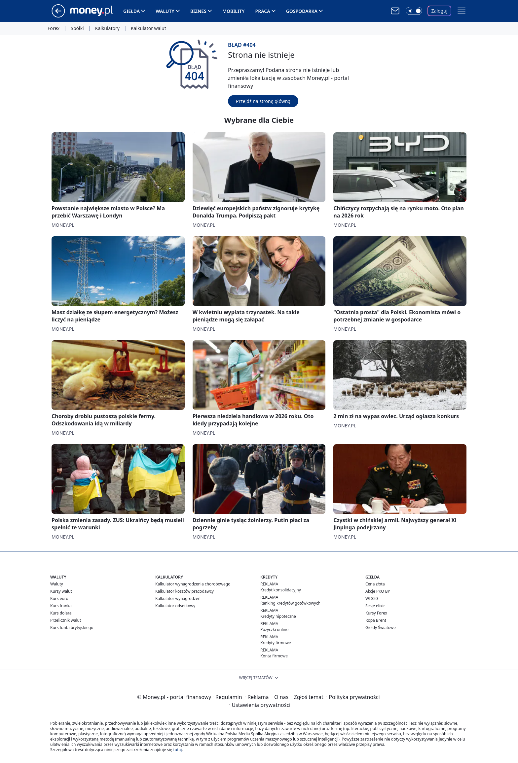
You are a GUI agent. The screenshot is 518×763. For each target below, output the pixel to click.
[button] (461, 11)
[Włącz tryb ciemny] (414, 11)
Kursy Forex (376, 613)
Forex (53, 28)
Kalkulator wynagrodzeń (178, 598)
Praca (262, 11)
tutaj (177, 749)
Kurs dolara (61, 613)
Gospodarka (301, 11)
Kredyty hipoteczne (278, 616)
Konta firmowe (274, 656)
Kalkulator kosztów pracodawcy (184, 591)
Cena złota (375, 584)
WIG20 (371, 598)
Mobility (233, 11)
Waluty (165, 11)
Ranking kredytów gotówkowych (290, 603)
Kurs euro (59, 598)
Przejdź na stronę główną (263, 101)
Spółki (77, 28)
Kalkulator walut (148, 28)
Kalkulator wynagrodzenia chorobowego (192, 584)
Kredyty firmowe (275, 643)
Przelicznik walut (65, 620)
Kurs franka (61, 606)
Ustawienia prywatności (259, 705)
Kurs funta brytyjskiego (71, 627)
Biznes (198, 11)
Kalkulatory (107, 28)
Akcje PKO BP (377, 591)
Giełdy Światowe (380, 627)
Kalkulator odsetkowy (175, 606)
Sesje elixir (375, 606)
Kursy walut (61, 591)
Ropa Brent (375, 620)
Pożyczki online (274, 629)
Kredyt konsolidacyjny (280, 590)
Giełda (131, 11)
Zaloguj (439, 11)
